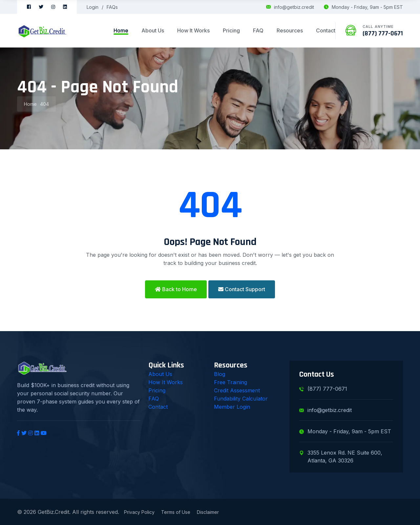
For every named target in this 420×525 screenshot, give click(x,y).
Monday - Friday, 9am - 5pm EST (363, 7)
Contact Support (241, 289)
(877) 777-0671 (383, 33)
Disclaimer (208, 512)
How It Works (193, 30)
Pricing (231, 30)
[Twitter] (41, 7)
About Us (152, 30)
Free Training (230, 382)
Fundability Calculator (241, 398)
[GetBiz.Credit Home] (42, 31)
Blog (219, 374)
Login (92, 7)
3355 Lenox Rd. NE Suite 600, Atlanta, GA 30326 (340, 456)
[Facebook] (29, 7)
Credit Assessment (237, 390)
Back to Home (176, 289)
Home (121, 30)
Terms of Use (175, 512)
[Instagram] (53, 7)
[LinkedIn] (65, 7)
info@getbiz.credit (290, 7)
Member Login (232, 406)
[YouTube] (44, 433)
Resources (290, 30)
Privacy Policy (139, 512)
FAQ (258, 30)
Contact (325, 30)
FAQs (112, 7)
